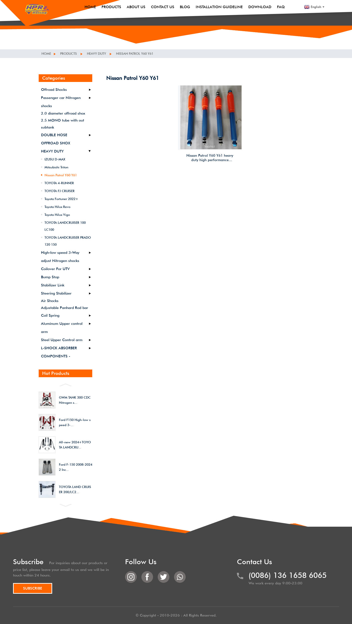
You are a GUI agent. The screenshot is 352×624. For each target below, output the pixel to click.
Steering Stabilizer (56, 293)
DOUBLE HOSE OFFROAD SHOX (55, 139)
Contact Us (162, 7)
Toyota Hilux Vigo (57, 215)
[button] (65, 384)
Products (111, 7)
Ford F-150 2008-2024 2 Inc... (75, 467)
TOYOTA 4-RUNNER (59, 183)
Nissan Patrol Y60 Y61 (134, 53)
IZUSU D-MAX (54, 159)
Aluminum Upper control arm (61, 327)
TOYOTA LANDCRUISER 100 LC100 (65, 226)
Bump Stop (50, 277)
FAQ (281, 7)
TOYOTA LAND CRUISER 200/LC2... (75, 489)
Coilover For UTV (55, 269)
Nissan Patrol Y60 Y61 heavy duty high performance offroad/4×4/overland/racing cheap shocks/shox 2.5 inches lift (210, 158)
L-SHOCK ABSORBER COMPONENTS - (59, 352)
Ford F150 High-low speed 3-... (75, 422)
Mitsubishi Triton (56, 167)
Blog (185, 7)
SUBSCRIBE (32, 588)
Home (90, 7)
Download (259, 7)
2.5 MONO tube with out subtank (62, 123)
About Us (136, 7)
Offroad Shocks (54, 89)
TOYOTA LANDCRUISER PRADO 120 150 (67, 241)
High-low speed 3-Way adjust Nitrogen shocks (60, 256)
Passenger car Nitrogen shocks (61, 101)
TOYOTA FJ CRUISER (59, 191)
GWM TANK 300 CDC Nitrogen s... (75, 400)
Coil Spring (50, 315)
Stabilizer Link (52, 285)
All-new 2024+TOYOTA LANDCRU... (75, 444)
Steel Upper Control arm (61, 340)
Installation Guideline (219, 7)
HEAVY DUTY (96, 53)
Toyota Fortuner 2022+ (61, 199)
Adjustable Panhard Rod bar (64, 307)
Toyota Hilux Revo (57, 207)
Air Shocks (49, 300)
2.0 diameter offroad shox (63, 113)
